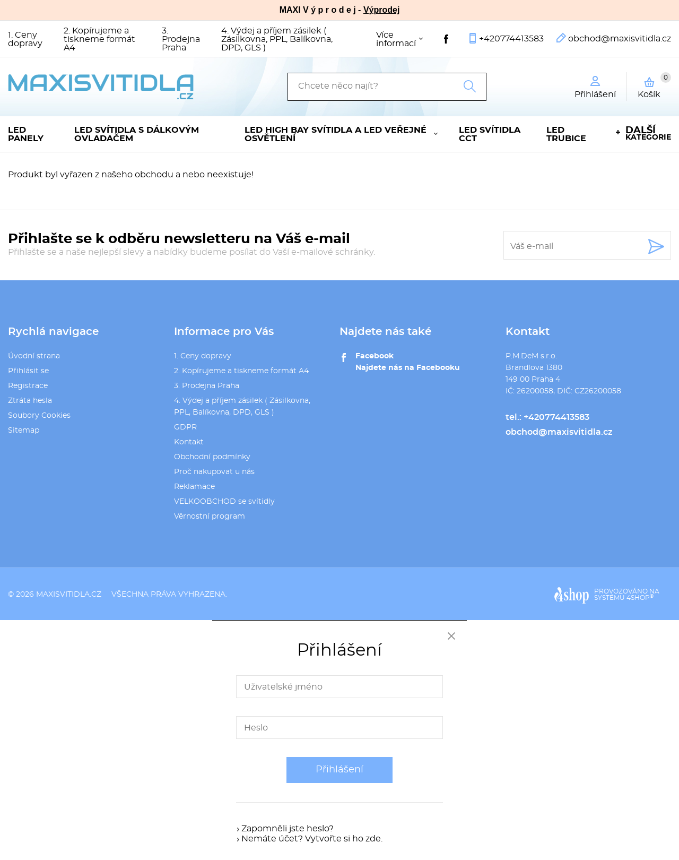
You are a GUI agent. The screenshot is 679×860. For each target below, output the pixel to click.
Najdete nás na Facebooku (407, 368)
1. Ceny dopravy (25, 39)
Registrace (28, 386)
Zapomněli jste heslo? (287, 828)
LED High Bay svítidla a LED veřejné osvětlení (335, 134)
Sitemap (23, 430)
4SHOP (640, 598)
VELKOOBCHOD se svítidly (224, 501)
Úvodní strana (34, 356)
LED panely (25, 134)
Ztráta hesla (30, 401)
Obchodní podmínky (212, 457)
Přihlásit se (28, 371)
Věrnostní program (209, 516)
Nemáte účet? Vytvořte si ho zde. (311, 839)
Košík (654, 85)
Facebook (374, 356)
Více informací (396, 39)
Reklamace (194, 487)
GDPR (185, 427)
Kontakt (189, 442)
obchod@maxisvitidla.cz (619, 39)
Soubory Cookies (39, 415)
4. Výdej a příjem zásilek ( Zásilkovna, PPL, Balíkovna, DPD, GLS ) (277, 39)
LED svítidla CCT (489, 134)
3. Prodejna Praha (181, 39)
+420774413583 (511, 39)
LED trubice (566, 134)
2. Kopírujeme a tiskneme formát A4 (99, 39)
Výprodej (381, 9)
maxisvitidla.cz (68, 594)
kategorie (648, 133)
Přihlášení (339, 770)
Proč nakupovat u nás (214, 472)
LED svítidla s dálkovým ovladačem (136, 134)
